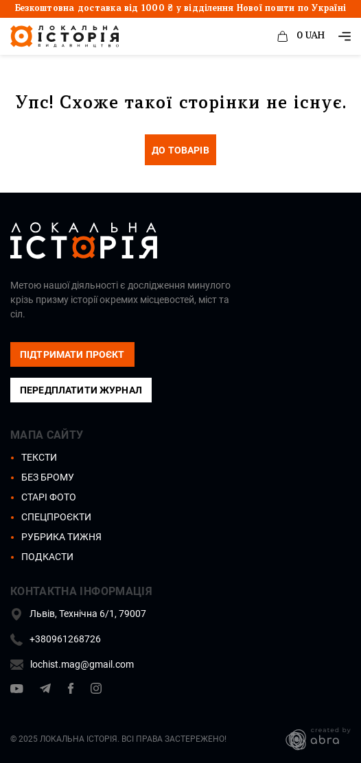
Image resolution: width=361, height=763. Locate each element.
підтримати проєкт (72, 354)
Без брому (47, 477)
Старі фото (48, 497)
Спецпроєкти (56, 516)
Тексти (39, 457)
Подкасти (47, 556)
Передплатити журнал (81, 390)
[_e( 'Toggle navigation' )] (344, 36)
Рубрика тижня (61, 536)
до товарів (180, 150)
